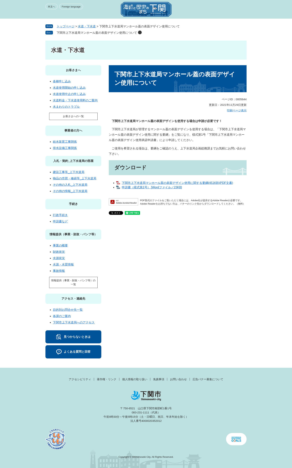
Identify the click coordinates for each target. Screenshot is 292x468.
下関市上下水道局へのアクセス (74, 322)
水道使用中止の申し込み (69, 94)
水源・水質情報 (63, 264)
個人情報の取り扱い (134, 379)
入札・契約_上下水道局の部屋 (73, 160)
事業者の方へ (73, 130)
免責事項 (158, 379)
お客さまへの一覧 (73, 116)
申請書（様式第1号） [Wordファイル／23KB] (152, 187)
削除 (140, 32)
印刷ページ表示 (237, 110)
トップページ (65, 26)
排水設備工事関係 (65, 148)
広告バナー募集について (208, 379)
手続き (73, 203)
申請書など (60, 221)
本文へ (51, 6)
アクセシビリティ (80, 379)
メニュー (240, 10)
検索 (226, 10)
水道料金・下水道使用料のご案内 (75, 100)
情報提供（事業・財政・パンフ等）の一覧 (73, 282)
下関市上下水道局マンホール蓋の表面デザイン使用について (97, 32)
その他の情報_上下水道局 (70, 191)
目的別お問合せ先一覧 (68, 309)
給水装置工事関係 (65, 141)
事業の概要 (60, 245)
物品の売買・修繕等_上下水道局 (74, 178)
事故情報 (59, 270)
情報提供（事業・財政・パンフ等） (73, 234)
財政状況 (59, 251)
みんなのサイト (213, 10)
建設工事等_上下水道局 (68, 172)
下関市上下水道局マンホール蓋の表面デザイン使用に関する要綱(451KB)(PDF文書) (177, 182)
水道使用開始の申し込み (69, 87)
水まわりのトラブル (66, 106)
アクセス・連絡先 (73, 298)
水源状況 (59, 258)
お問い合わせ (178, 379)
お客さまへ (73, 70)
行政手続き (60, 215)
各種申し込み (62, 81)
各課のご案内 (62, 316)
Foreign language (71, 6)
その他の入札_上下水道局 (70, 184)
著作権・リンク (106, 379)
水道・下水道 (87, 26)
